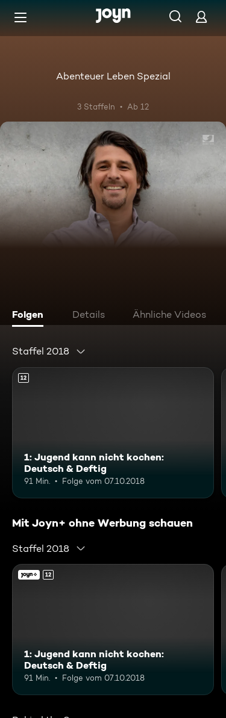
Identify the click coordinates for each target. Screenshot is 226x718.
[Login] (201, 16)
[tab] (31, 316)
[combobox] (49, 351)
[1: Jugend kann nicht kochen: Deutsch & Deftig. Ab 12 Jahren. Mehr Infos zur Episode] (113, 432)
